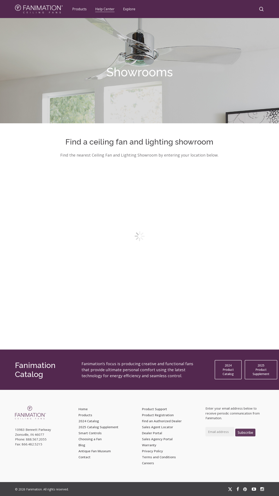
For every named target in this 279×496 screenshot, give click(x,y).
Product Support (154, 409)
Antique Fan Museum (94, 451)
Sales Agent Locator (157, 427)
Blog (81, 445)
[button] (228, 369)
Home (83, 409)
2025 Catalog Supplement (98, 427)
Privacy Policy (152, 451)
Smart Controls (90, 433)
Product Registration (158, 415)
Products (85, 415)
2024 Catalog (88, 421)
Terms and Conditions (159, 457)
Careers (148, 463)
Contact (84, 457)
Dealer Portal (152, 433)
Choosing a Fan (90, 439)
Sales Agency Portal (157, 439)
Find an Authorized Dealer (162, 421)
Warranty (149, 445)
